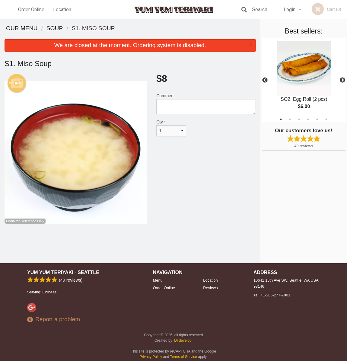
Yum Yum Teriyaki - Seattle (63, 272)
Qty (171, 128)
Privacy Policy (151, 357)
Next (342, 80)
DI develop (182, 340)
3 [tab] (299, 119)
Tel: (271, 295)
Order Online (31, 9)
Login (289, 9)
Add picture (16, 83)
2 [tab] (290, 119)
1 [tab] (281, 119)
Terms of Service (183, 357)
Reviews (210, 288)
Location (62, 9)
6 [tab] (326, 119)
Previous (265, 80)
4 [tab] (308, 119)
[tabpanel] (303, 80)
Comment (206, 103)
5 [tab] (317, 119)
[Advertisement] (130, 243)
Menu (158, 280)
